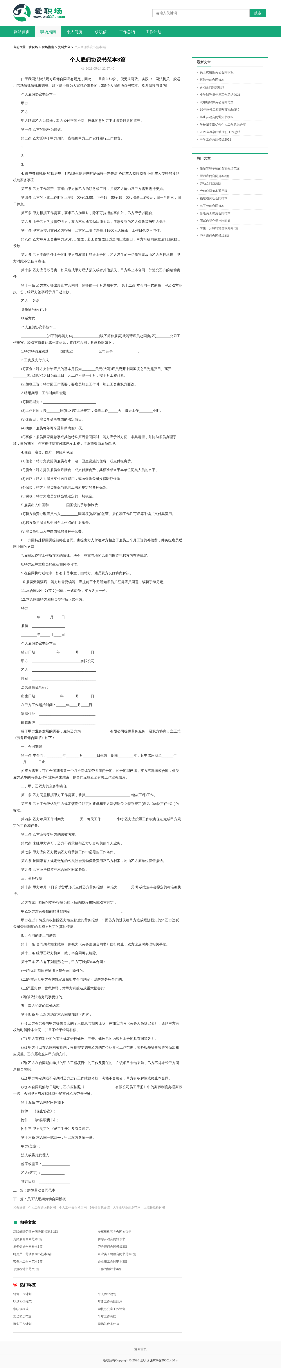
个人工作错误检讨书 (42, 1207)
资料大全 (64, 47)
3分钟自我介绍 (100, 1207)
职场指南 (48, 32)
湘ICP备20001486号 (164, 1360)
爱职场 (33, 47)
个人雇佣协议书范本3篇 (90, 47)
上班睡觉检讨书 (154, 1207)
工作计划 (153, 32)
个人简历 (74, 32)
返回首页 (140, 1349)
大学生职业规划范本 (126, 1207)
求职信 (101, 32)
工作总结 (127, 32)
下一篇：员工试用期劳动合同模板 (39, 1199)
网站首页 (22, 32)
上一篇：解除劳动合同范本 (34, 1190)
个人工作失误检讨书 (73, 1207)
